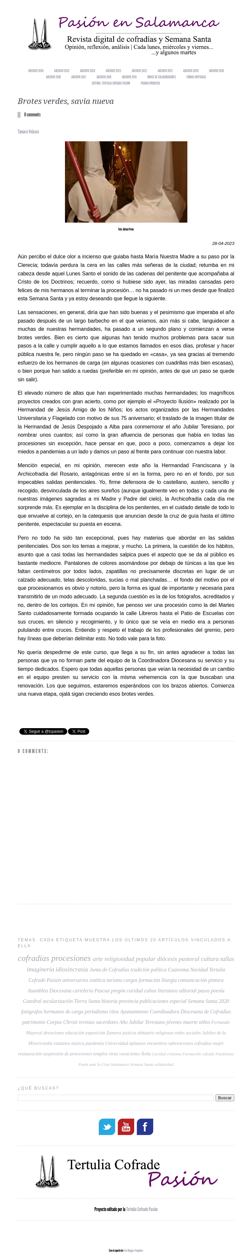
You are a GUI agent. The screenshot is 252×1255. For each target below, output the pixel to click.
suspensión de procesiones (67, 1053)
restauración (30, 1053)
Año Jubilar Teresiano (142, 1022)
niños (204, 1022)
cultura (210, 958)
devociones (53, 1032)
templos (100, 1053)
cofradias (203, 1043)
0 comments (32, 114)
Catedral (32, 1001)
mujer (218, 1043)
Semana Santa (142, 1064)
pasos (204, 990)
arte (98, 958)
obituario (146, 1032)
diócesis (167, 958)
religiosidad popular (130, 958)
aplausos (137, 1043)
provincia (128, 1001)
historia (109, 1001)
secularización (58, 1001)
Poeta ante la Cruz (94, 1064)
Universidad (116, 1043)
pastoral (188, 958)
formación (149, 980)
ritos (114, 1011)
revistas (86, 1022)
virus (113, 1053)
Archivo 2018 (53, 76)
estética (97, 980)
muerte (190, 1022)
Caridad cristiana (166, 1054)
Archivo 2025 (61, 70)
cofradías (33, 958)
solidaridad (164, 1064)
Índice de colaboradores (161, 76)
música (77, 1043)
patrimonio (33, 1022)
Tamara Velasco (28, 132)
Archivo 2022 (139, 70)
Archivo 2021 (165, 70)
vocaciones (129, 1053)
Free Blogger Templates (133, 1250)
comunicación (192, 980)
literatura (168, 990)
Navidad (199, 969)
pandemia (95, 1043)
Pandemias (225, 1054)
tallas (227, 958)
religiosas (165, 1032)
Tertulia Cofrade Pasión (142, 1208)
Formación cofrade (198, 1054)
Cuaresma (178, 969)
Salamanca (120, 1064)
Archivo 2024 (87, 70)
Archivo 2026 (35, 70)
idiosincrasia (71, 969)
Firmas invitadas (196, 76)
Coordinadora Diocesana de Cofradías (190, 1011)
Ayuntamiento (134, 1011)
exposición (95, 1032)
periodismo (96, 1011)
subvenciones (180, 1043)
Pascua (102, 990)
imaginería (40, 969)
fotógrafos (31, 1011)
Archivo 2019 (216, 70)
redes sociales (188, 1032)
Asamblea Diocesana (50, 990)
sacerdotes (107, 1022)
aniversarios (75, 980)
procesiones (71, 958)
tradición (140, 969)
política (158, 969)
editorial (188, 990)
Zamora (113, 1032)
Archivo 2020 (191, 70)
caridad (135, 990)
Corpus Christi (62, 1022)
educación (74, 1032)
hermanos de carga (63, 1011)
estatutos (61, 1043)
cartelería (83, 990)
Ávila (146, 1053)
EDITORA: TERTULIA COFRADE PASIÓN (111, 83)
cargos (130, 980)
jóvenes (174, 1022)
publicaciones (154, 1001)
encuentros (157, 1043)
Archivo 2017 (78, 76)
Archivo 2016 (103, 76)
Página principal (150, 83)
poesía (217, 990)
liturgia (169, 980)
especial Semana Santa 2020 (199, 1001)
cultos (150, 990)
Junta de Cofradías (109, 969)
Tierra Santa (87, 1001)
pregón (118, 990)
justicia (129, 1032)
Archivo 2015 (129, 76)
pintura (215, 980)
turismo (114, 980)
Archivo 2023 (113, 70)
